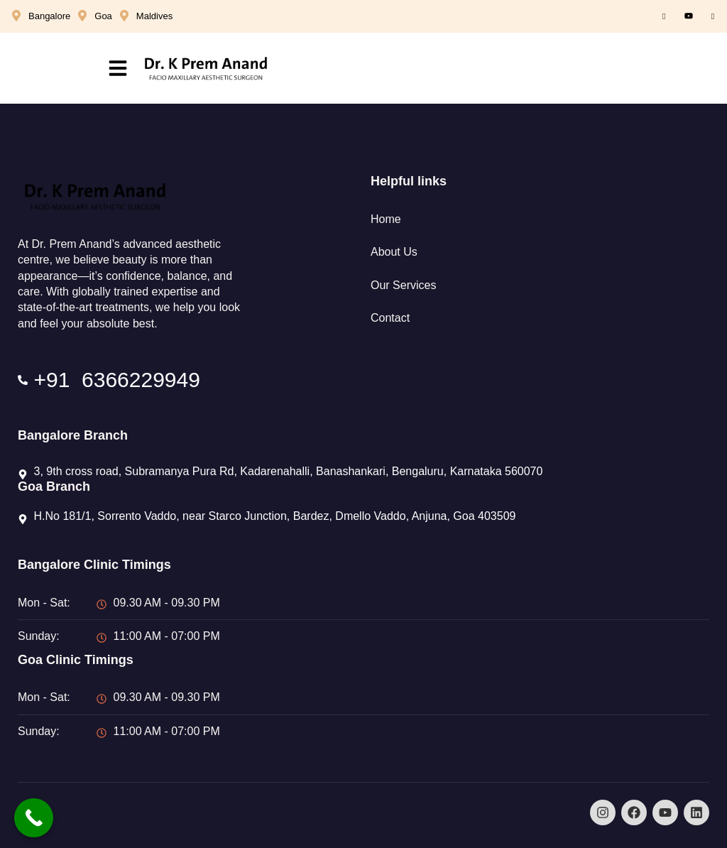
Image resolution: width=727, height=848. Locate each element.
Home (386, 219)
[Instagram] (712, 16)
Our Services (403, 285)
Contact (390, 318)
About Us (394, 252)
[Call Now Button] (33, 817)
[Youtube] (688, 16)
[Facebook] (663, 16)
